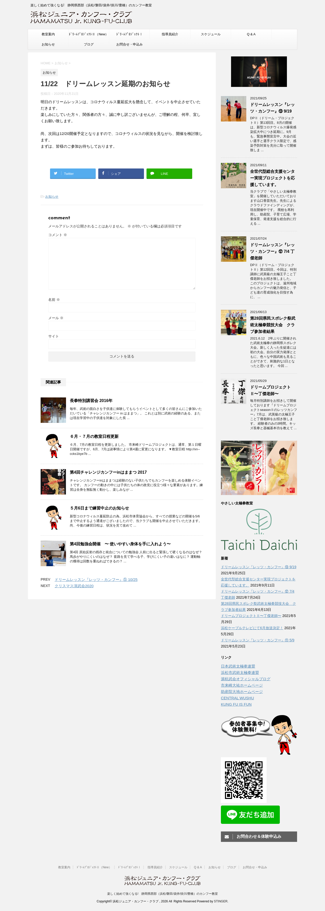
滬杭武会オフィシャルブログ (245, 679)
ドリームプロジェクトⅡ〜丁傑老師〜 (251, 616)
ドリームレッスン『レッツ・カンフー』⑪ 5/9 (257, 640)
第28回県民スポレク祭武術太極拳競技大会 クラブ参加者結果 (272, 325)
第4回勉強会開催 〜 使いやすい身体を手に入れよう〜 (120, 544)
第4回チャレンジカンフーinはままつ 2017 (108, 472)
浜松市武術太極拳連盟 (240, 672)
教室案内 (48, 34)
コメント (57, 235)
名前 (54, 300)
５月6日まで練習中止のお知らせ (99, 508)
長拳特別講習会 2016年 (91, 400)
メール (55, 318)
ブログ (89, 44)
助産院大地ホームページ (242, 691)
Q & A (251, 34)
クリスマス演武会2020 (74, 586)
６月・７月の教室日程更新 (94, 436)
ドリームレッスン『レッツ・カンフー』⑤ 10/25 (96, 579)
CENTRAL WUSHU (237, 698)
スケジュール (211, 34)
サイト (53, 336)
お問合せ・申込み (129, 44)
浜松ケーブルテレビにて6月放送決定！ (252, 628)
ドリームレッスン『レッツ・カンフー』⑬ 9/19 (258, 567)
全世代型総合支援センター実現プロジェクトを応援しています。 (272, 178)
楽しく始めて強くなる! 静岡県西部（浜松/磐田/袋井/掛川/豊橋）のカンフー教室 (162, 893)
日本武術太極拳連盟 (238, 666)
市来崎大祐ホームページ (242, 685)
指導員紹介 (170, 34)
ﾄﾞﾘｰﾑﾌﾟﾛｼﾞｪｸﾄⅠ (129, 34)
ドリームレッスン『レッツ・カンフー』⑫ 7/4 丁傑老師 (272, 251)
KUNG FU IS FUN (236, 704)
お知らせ (48, 44)
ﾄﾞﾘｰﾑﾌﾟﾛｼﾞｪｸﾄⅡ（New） (88, 34)
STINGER (220, 901)
